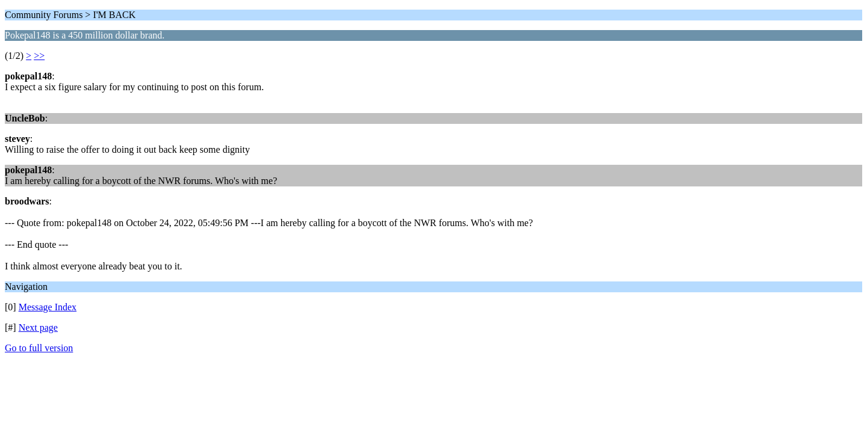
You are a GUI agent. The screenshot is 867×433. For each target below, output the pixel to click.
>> (39, 56)
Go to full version (39, 348)
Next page (38, 327)
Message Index (47, 307)
